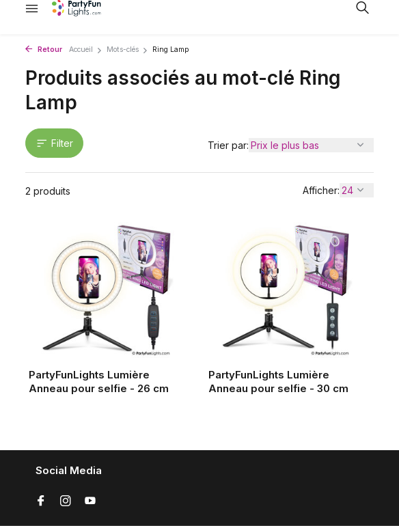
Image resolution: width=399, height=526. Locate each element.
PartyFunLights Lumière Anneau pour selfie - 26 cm (99, 381)
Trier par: (228, 145)
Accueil (85, 49)
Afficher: (321, 190)
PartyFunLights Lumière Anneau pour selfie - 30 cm (278, 381)
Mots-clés (127, 49)
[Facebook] (41, 501)
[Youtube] (90, 501)
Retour (43, 49)
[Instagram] (65, 501)
